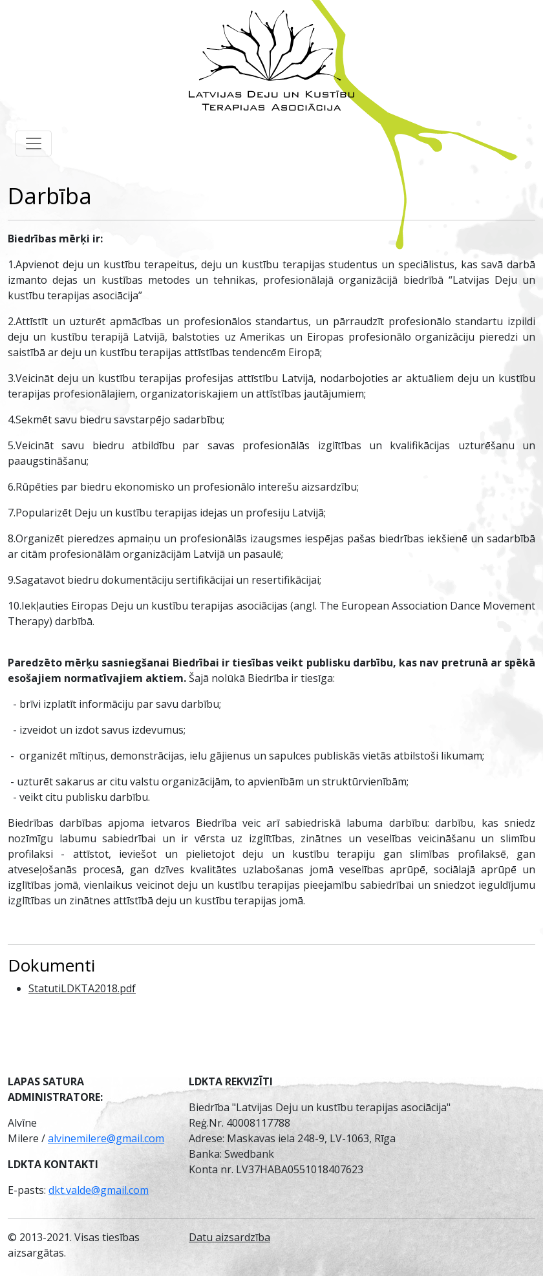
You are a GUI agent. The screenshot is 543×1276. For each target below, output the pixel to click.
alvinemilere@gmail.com (106, 1138)
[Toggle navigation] (34, 143)
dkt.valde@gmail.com (98, 1190)
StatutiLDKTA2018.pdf (82, 988)
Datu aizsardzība (229, 1237)
